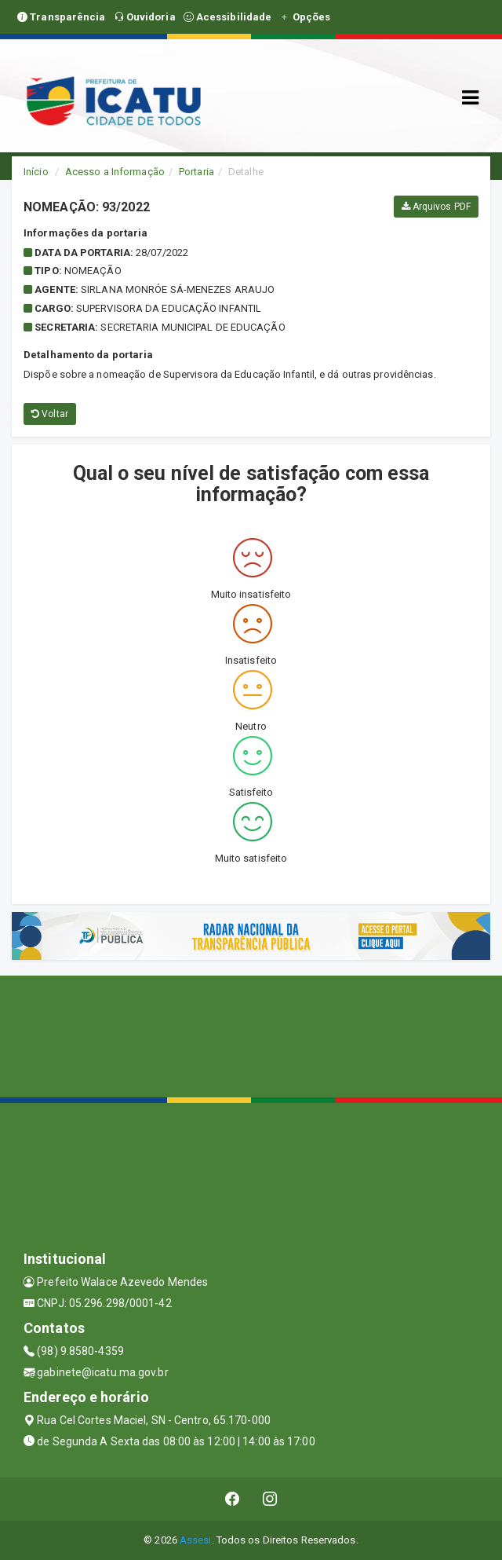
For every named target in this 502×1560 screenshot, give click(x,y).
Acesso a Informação (115, 172)
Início (36, 172)
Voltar (49, 413)
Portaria (196, 172)
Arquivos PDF (436, 206)
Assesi (196, 1540)
